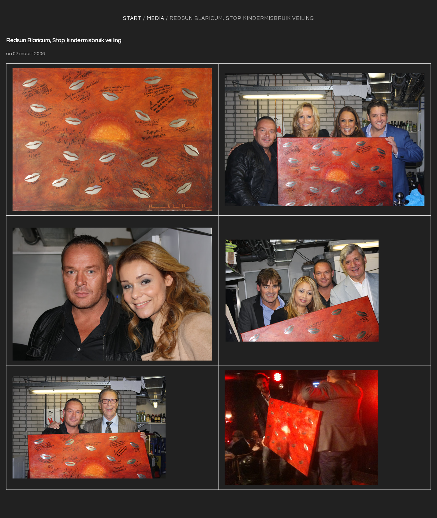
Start (132, 18)
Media (155, 18)
